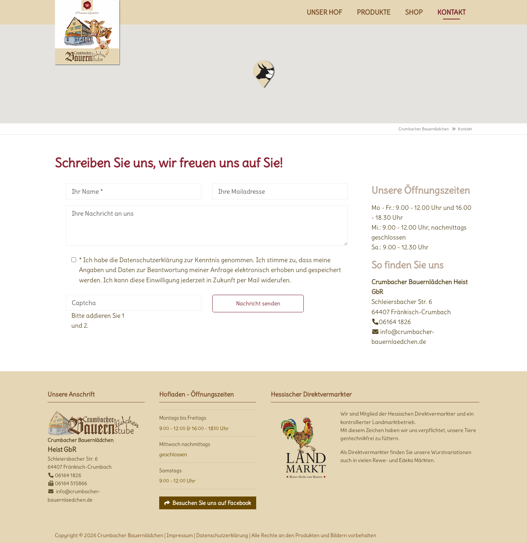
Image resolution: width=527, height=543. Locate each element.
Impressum (180, 535)
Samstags (170, 470)
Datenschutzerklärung (222, 535)
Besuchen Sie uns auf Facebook (211, 502)
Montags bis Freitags (182, 417)
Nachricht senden (258, 303)
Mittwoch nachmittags (184, 444)
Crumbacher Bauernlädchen (424, 128)
